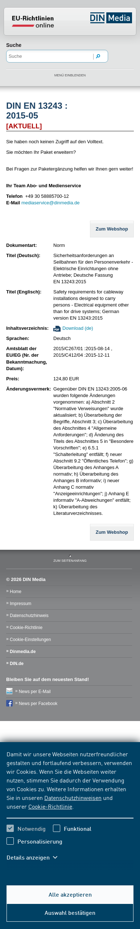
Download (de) (77, 328)
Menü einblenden (70, 75)
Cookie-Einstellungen (30, 639)
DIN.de (17, 663)
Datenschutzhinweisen (73, 797)
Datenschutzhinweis (29, 615)
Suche (13, 45)
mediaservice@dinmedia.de (50, 202)
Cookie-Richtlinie (50, 806)
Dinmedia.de (23, 651)
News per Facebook (38, 703)
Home (15, 591)
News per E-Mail (35, 691)
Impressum (20, 603)
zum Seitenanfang (70, 560)
